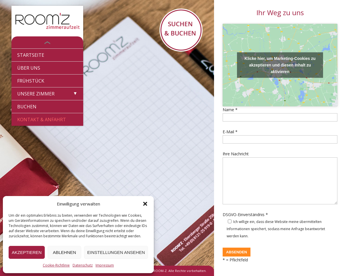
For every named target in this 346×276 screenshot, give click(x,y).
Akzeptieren (27, 252)
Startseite (30, 55)
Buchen (26, 106)
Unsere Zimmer (36, 94)
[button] (145, 204)
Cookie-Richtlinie (56, 265)
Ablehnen (64, 252)
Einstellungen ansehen (116, 252)
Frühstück (30, 81)
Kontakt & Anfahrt (41, 119)
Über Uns (28, 68)
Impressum (105, 265)
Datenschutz (83, 265)
